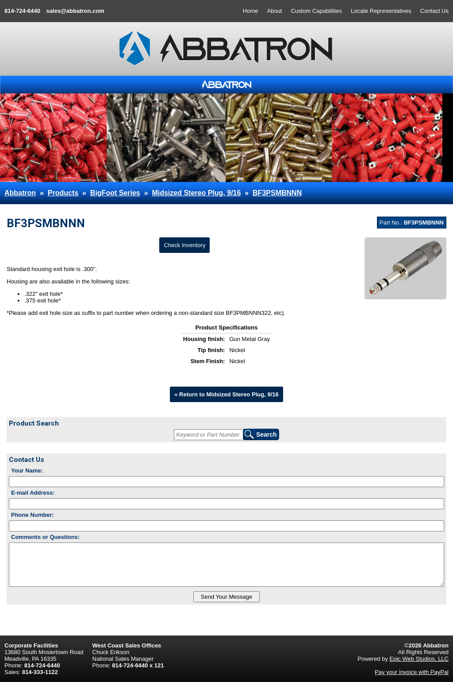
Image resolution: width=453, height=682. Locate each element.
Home (250, 11)
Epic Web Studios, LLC (419, 658)
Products (63, 193)
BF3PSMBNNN (277, 193)
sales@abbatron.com (75, 11)
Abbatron (20, 193)
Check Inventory (184, 245)
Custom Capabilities (316, 11)
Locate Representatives (381, 11)
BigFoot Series (115, 193)
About (274, 11)
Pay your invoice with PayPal (412, 672)
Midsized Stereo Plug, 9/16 (196, 193)
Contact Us (434, 11)
